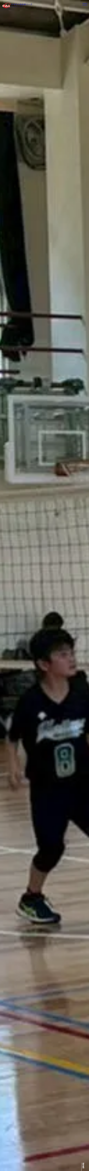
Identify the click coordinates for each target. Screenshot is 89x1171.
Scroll (83, 1165)
